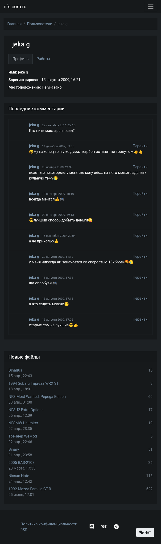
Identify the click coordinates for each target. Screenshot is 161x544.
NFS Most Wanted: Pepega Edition (37, 396)
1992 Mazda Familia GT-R (29, 489)
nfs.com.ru (15, 6)
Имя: (12, 72)
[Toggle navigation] (150, 6)
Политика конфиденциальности (49, 524)
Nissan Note (18, 476)
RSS (24, 530)
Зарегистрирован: (24, 80)
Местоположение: (24, 87)
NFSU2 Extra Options (25, 410)
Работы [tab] (43, 59)
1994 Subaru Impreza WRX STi (34, 383)
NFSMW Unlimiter (23, 423)
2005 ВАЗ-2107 (21, 462)
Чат (145, 532)
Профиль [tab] (20, 59)
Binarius (15, 370)
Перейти (140, 146)
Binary (13, 449)
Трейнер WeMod (22, 436)
